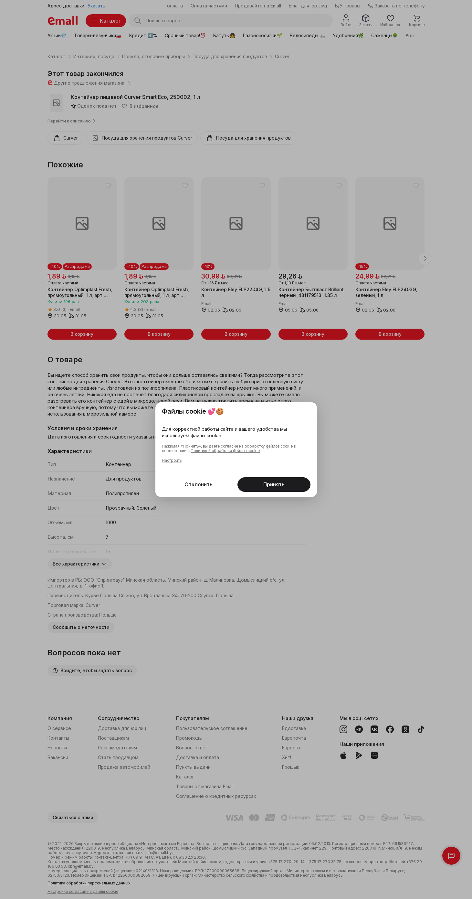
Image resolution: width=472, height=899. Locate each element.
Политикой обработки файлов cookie (225, 451)
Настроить (172, 460)
